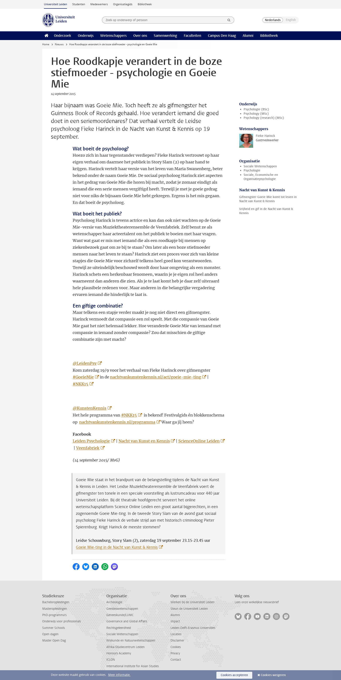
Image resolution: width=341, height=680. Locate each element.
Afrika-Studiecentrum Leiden (125, 647)
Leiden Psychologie (91, 440)
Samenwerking (165, 35)
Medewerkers (99, 4)
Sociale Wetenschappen (260, 166)
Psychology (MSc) (256, 114)
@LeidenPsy (85, 363)
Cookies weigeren (273, 675)
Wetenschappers (113, 35)
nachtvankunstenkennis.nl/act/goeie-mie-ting (155, 376)
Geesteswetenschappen (122, 609)
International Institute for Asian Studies (132, 666)
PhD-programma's (54, 615)
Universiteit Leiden (55, 4)
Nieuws (59, 44)
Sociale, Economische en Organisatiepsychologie (261, 177)
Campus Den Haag (222, 35)
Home (45, 44)
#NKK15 (80, 383)
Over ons (140, 35)
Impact (175, 621)
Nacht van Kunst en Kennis (144, 440)
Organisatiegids (122, 4)
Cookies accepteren (234, 675)
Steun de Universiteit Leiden (189, 609)
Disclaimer (177, 640)
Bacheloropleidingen (55, 602)
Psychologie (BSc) (256, 109)
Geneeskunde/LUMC (120, 615)
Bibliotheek (145, 4)
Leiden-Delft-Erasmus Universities (192, 628)
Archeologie (114, 602)
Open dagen (50, 634)
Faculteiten (192, 35)
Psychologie (252, 170)
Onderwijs (86, 35)
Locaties (175, 634)
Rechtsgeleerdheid (118, 628)
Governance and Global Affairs (126, 621)
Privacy (175, 653)
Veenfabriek (87, 447)
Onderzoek (62, 35)
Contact (175, 660)
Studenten (78, 4)
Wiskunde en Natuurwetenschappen (130, 640)
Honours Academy (118, 653)
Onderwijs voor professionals (61, 621)
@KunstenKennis (89, 408)
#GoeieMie (83, 376)
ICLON (110, 660)
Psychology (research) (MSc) (264, 118)
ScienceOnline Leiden (199, 440)
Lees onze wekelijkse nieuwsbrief (257, 602)
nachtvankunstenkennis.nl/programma (117, 422)
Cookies (175, 647)
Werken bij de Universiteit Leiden (192, 602)
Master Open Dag (54, 640)
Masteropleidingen (54, 609)
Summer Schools (53, 628)
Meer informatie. (119, 675)
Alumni (248, 35)
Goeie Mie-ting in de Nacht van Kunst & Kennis (117, 547)
